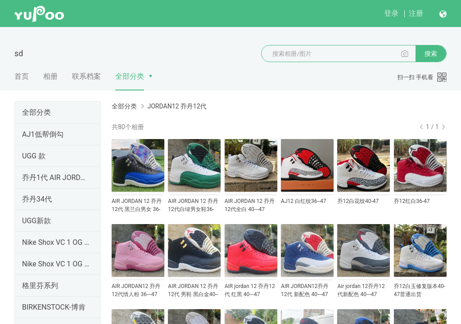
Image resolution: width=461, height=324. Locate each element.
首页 (21, 76)
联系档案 (86, 76)
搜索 (431, 53)
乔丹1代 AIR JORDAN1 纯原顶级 (56, 177)
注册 (416, 13)
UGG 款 (33, 156)
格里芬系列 (40, 285)
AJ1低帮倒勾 (42, 134)
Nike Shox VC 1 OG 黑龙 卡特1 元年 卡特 (56, 242)
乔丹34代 (37, 199)
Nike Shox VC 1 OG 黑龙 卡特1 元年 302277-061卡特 (56, 264)
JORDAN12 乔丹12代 (176, 106)
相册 (50, 76)
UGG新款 (36, 220)
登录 (391, 13)
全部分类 (129, 76)
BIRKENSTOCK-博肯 (54, 307)
